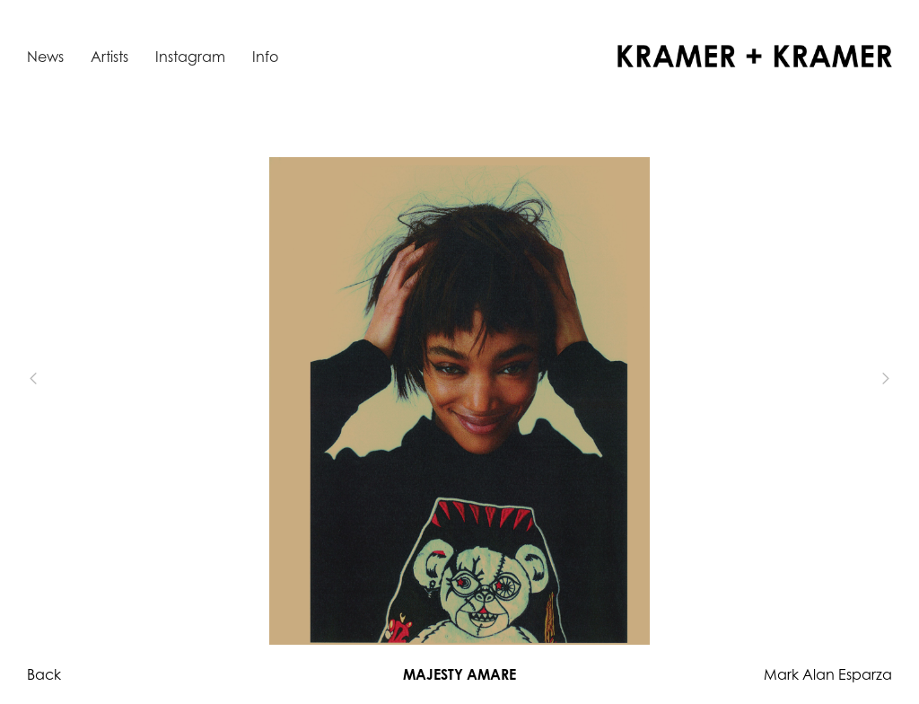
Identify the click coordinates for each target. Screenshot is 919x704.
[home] (754, 56)
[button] (63, 379)
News (45, 57)
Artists (109, 57)
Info (265, 57)
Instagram (190, 57)
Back (44, 674)
